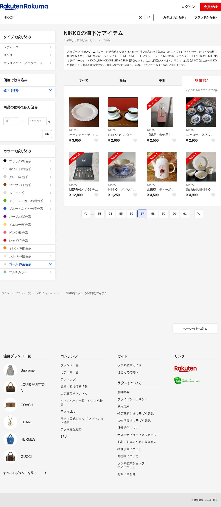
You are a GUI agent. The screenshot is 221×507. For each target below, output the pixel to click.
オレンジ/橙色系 (27, 248)
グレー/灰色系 (27, 177)
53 (99, 213)
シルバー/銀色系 (27, 256)
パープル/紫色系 (27, 216)
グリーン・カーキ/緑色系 (27, 201)
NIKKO (73, 129)
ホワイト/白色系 (27, 169)
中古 (162, 80)
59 (163, 213)
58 (153, 213)
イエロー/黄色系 (27, 224)
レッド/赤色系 (27, 240)
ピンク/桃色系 (27, 232)
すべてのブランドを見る (20, 473)
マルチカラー (27, 272)
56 (131, 213)
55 (121, 213)
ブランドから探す (206, 17)
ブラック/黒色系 (27, 161)
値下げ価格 (27, 90)
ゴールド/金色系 (27, 264)
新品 (123, 80)
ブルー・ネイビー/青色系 (27, 208)
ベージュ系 (27, 193)
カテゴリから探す (175, 17)
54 (110, 213)
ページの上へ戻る (195, 328)
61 (185, 213)
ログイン (188, 7)
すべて (83, 80)
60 (174, 213)
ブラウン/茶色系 (27, 185)
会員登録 (211, 7)
